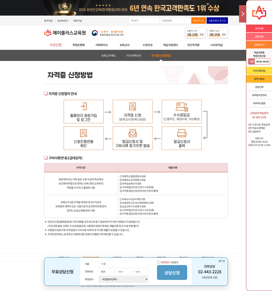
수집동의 (167, 262)
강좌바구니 (259, 44)
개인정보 (165, 262)
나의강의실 (216, 45)
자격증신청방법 (161, 55)
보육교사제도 (108, 55)
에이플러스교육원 (84, 33)
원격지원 (48, 20)
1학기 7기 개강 (195, 32)
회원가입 (77, 20)
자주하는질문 (259, 103)
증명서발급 (259, 78)
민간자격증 (193, 45)
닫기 (220, 260)
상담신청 (259, 87)
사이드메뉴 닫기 (242, 14)
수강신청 (55, 44)
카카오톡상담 (259, 70)
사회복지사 (101, 45)
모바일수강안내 (259, 95)
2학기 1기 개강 (217, 32)
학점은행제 (79, 45)
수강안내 (147, 45)
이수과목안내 (133, 55)
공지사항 (259, 28)
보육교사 (124, 45)
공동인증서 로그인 (217, 20)
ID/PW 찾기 (63, 20)
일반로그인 (198, 20)
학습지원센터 (170, 45)
